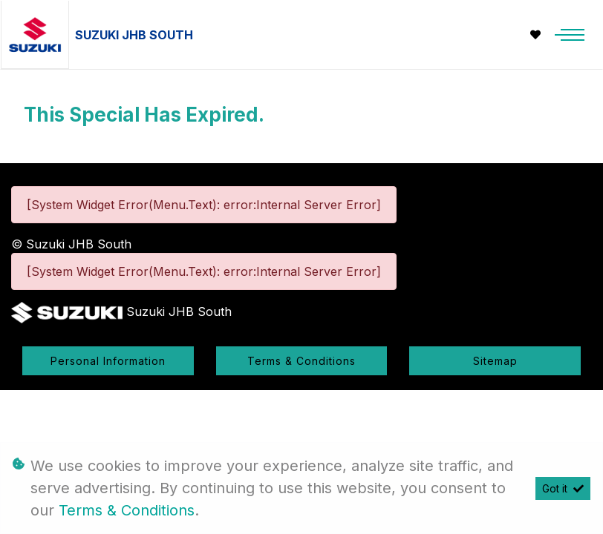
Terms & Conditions (301, 361)
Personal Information (108, 361)
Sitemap (495, 361)
